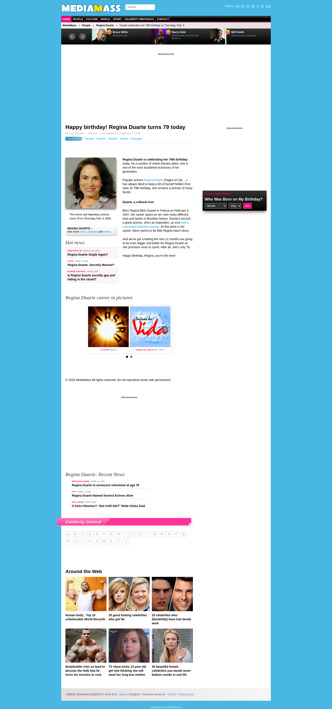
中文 (268, 6)
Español (101, 138)
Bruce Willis (120, 32)
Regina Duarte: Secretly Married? (91, 265)
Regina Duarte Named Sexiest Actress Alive (102, 495)
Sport (117, 19)
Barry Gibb (179, 32)
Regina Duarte (105, 25)
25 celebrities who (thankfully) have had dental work (171, 619)
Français (89, 138)
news (83, 231)
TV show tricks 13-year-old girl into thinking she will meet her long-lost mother (127, 670)
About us (124, 694)
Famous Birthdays (218, 194)
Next (82, 36)
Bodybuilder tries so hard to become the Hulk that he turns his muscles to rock (85, 670)
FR (243, 6)
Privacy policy (186, 694)
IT (258, 6)
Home (66, 19)
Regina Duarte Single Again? (88, 254)
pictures (93, 231)
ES (248, 6)
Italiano (124, 138)
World (105, 19)
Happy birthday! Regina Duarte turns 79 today (125, 127)
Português (136, 138)
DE (253, 6)
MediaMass (69, 25)
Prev (72, 36)
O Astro (105, 350)
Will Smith (237, 32)
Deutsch (113, 138)
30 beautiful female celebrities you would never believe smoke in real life (171, 670)
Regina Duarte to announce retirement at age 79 (105, 485)
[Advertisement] (166, 85)
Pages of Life (143, 350)
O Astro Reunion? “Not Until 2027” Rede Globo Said (108, 506)
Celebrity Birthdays (139, 19)
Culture (92, 19)
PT (262, 6)
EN (237, 6)
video (107, 231)
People (78, 19)
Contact (163, 19)
